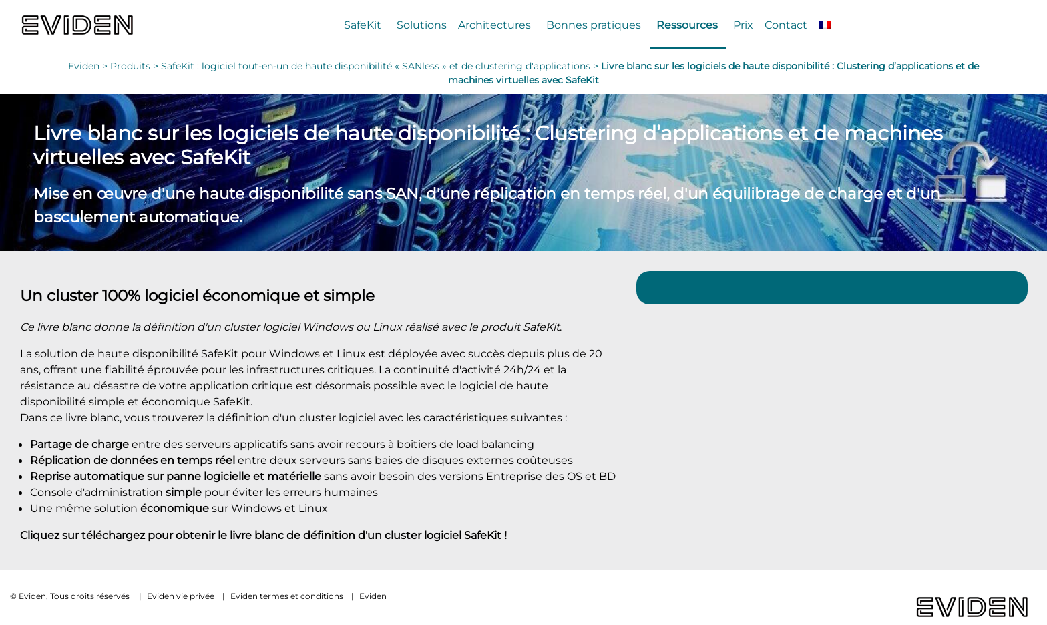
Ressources (687, 24)
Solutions (422, 24)
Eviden (373, 596)
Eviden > (89, 66)
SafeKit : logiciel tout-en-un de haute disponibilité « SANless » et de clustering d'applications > (381, 66)
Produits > (135, 66)
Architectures (494, 24)
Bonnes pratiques (593, 24)
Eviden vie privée (180, 596)
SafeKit (362, 24)
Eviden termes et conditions (286, 596)
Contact (786, 24)
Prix (743, 24)
